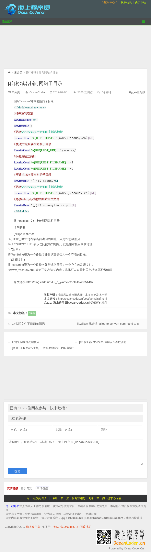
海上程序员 (12, 506)
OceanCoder (37, 92)
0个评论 (107, 92)
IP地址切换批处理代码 (25, 342)
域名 (32, 313)
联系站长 (126, 2)
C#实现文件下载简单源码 (28, 323)
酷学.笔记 (26, 488)
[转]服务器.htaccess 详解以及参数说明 (102, 342)
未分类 (18, 72)
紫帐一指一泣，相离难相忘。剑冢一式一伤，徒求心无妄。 (88, 498)
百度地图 (85, 526)
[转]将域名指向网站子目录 (35, 83)
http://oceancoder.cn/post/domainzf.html (82, 298)
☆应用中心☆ (109, 2)
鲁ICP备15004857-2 (65, 526)
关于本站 (140, 2)
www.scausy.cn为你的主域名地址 (42, 131)
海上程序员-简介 (37, 498)
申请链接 (42, 488)
